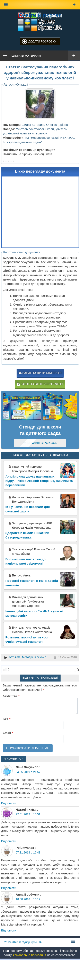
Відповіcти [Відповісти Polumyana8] (8, 888)
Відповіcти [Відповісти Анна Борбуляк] (8, 930)
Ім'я (6, 719)
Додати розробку (42, 41)
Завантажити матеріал (40, 373)
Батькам (14, 657)
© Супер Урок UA (23, 942)
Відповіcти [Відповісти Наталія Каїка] (8, 841)
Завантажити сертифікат (40, 384)
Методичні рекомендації (38, 657)
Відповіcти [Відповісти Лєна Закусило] (8, 803)
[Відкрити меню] (74, 56)
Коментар (11, 695)
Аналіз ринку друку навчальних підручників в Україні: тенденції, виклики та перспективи (39, 481)
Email (8, 732)
